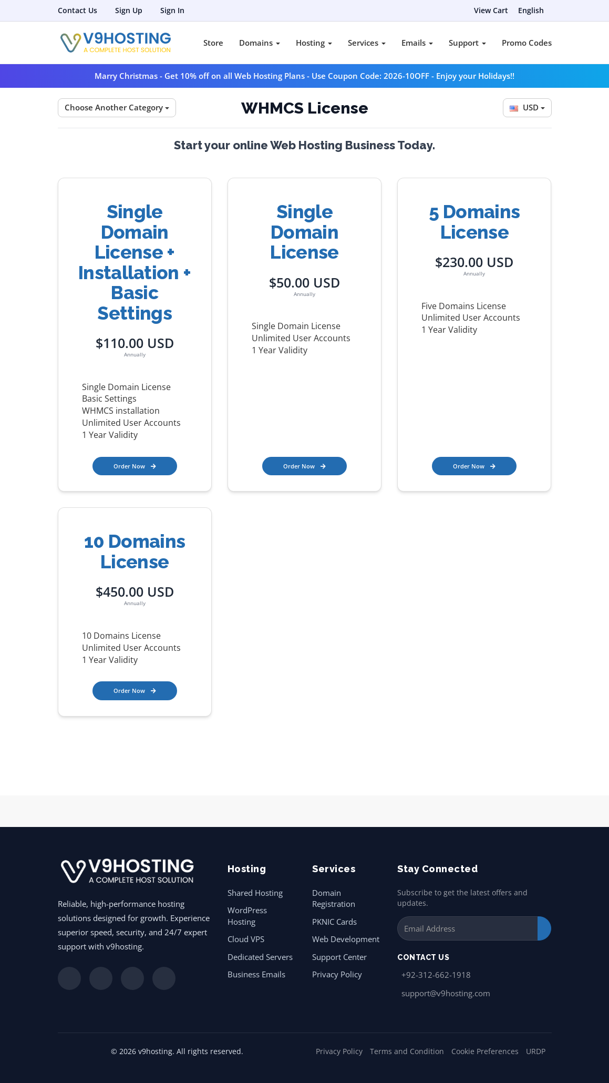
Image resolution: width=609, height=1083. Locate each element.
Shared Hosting (255, 892)
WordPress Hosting (247, 915)
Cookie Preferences (485, 1051)
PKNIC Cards (334, 921)
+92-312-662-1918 (436, 974)
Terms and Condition (407, 1051)
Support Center (339, 957)
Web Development (345, 939)
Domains (259, 42)
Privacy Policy (337, 974)
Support (467, 42)
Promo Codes (527, 42)
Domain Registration (333, 898)
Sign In (172, 10)
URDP (535, 1051)
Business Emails (256, 974)
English (531, 10)
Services (367, 42)
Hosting (314, 42)
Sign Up (128, 10)
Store (213, 42)
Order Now (134, 466)
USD (527, 107)
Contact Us (77, 10)
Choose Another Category (117, 107)
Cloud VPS (246, 939)
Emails (417, 42)
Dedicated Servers (260, 957)
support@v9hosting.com (445, 993)
